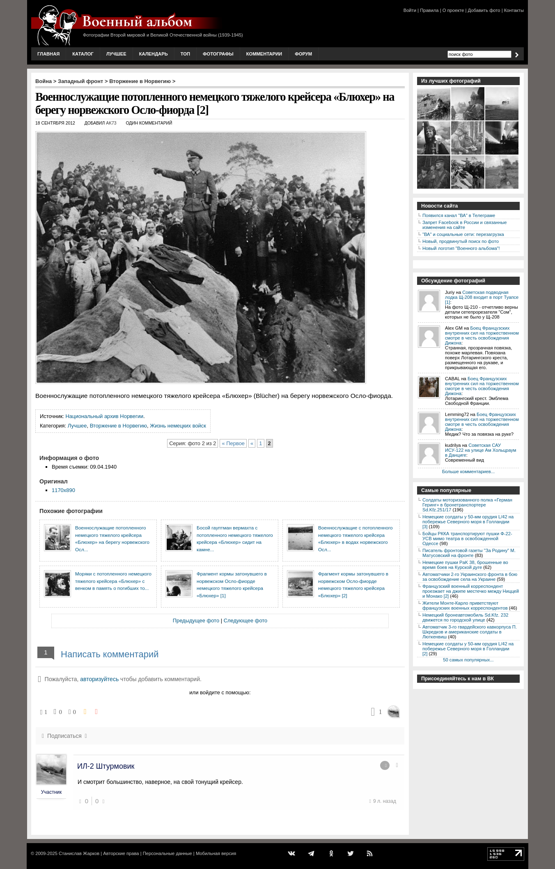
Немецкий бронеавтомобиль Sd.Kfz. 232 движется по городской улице (465, 617)
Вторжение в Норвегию (140, 81)
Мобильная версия (216, 853)
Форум (303, 53)
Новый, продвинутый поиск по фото (460, 241)
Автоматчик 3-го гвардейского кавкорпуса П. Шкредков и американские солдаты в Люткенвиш (469, 631)
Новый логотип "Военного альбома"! (461, 248)
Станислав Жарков (79, 853)
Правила (429, 10)
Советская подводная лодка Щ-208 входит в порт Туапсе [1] (481, 297)
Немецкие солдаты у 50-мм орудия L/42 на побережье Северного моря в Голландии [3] (468, 521)
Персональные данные (167, 853)
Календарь (153, 53)
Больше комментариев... (468, 471)
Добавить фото (484, 10)
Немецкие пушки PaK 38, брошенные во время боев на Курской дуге (465, 565)
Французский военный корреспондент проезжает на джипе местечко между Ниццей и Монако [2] (470, 591)
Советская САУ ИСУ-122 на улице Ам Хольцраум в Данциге (480, 450)
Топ (185, 53)
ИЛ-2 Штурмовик (105, 766)
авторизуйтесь (99, 679)
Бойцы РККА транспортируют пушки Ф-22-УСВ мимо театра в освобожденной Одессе (467, 538)
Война (43, 81)
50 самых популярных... (468, 659)
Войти (410, 10)
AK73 (111, 123)
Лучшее (116, 53)
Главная (48, 53)
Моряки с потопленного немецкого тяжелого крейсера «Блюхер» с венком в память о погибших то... (113, 581)
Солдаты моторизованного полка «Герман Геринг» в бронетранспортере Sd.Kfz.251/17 (467, 504)
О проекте (453, 10)
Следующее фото (246, 620)
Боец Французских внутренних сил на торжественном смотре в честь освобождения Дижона (482, 335)
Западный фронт (80, 81)
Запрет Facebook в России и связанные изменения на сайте (464, 225)
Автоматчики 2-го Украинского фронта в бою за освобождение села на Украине (469, 577)
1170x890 (63, 490)
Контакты (514, 10)
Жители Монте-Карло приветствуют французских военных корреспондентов (465, 605)
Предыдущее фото (196, 620)
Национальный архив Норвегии (105, 416)
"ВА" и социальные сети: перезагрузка (463, 234)
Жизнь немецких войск (178, 426)
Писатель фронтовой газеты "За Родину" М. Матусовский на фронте (469, 553)
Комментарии (264, 53)
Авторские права (121, 853)
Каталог (83, 53)
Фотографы (218, 53)
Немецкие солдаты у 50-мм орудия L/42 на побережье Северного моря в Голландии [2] (468, 648)
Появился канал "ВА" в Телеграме (458, 215)
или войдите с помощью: (219, 692)
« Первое (233, 443)
